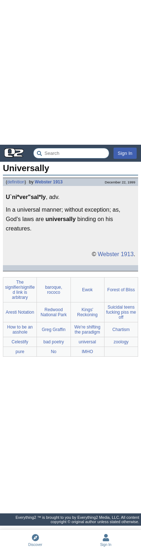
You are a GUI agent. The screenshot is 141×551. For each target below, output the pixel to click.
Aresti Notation (20, 312)
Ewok (87, 289)
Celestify (20, 341)
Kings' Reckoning (87, 312)
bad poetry (53, 341)
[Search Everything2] (71, 153)
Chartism (121, 329)
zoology (121, 341)
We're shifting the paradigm (87, 330)
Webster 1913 (49, 182)
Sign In (125, 153)
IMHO (87, 351)
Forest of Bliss (121, 289)
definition (16, 182)
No (53, 351)
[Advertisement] (70, 72)
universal (87, 341)
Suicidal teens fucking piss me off (121, 312)
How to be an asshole (20, 330)
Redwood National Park (53, 312)
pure (20, 351)
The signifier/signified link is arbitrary (20, 290)
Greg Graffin (53, 329)
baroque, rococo (53, 290)
